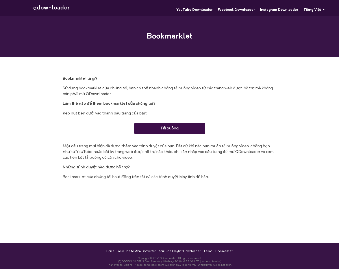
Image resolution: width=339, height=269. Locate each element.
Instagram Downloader (279, 10)
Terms (208, 251)
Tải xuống (169, 128)
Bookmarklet (224, 251)
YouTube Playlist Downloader (179, 251)
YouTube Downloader (194, 10)
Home (110, 251)
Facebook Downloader (236, 10)
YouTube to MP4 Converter (137, 251)
